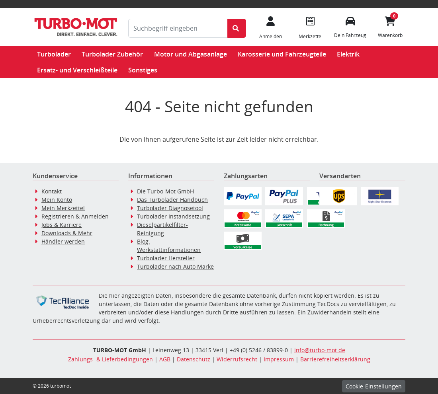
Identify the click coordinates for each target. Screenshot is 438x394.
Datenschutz (193, 359)
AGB (164, 359)
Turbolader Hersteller (166, 258)
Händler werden (63, 241)
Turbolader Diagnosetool (170, 208)
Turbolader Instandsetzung (173, 216)
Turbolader (54, 54)
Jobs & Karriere (61, 224)
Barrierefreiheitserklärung (335, 359)
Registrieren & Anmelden (75, 216)
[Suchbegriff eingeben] (178, 28)
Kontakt (51, 191)
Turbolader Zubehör (112, 54)
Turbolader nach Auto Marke (175, 266)
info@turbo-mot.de (319, 350)
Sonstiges (142, 70)
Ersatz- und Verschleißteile (77, 70)
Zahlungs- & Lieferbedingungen (110, 359)
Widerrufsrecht (237, 359)
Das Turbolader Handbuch (172, 199)
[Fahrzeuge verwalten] (350, 26)
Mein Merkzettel (63, 208)
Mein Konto (56, 199)
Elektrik (348, 54)
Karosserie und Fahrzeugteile (282, 54)
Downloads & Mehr (66, 233)
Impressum (279, 359)
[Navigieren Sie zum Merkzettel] (310, 27)
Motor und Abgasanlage (190, 54)
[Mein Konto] (271, 27)
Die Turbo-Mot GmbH (165, 191)
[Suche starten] (236, 28)
